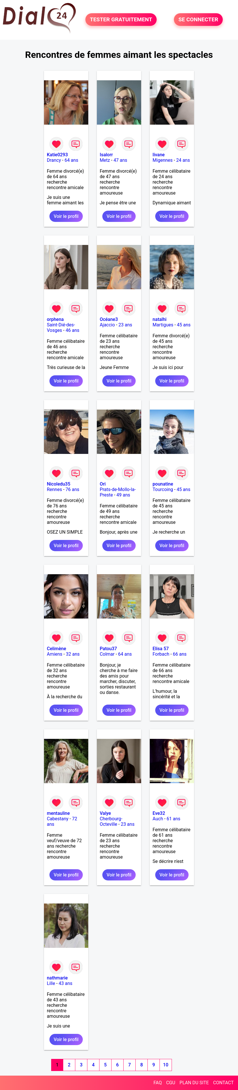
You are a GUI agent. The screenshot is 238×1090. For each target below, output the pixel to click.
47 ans (120, 160)
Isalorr (106, 154)
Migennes (163, 160)
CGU (170, 1082)
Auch (158, 818)
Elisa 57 (161, 648)
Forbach (161, 654)
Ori (103, 484)
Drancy (54, 160)
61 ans (174, 818)
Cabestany (57, 818)
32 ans (73, 654)
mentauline (58, 813)
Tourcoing (163, 489)
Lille (51, 983)
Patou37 (108, 648)
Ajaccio (107, 325)
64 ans (71, 160)
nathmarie (57, 978)
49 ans (123, 495)
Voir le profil (66, 216)
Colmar (107, 654)
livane (159, 154)
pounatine (163, 484)
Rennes (54, 489)
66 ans (180, 654)
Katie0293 (57, 154)
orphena (55, 319)
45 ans (184, 325)
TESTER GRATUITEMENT (121, 19)
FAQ (157, 1082)
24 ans (183, 160)
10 (165, 1065)
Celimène (56, 648)
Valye (105, 813)
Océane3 (109, 319)
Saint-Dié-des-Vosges (61, 327)
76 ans (72, 489)
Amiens (54, 654)
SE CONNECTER (198, 19)
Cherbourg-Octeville (111, 821)
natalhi (160, 319)
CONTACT (223, 1082)
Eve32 (159, 813)
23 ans (125, 325)
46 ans (72, 330)
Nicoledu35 (58, 484)
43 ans (65, 983)
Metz (105, 160)
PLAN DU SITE (194, 1082)
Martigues (163, 325)
